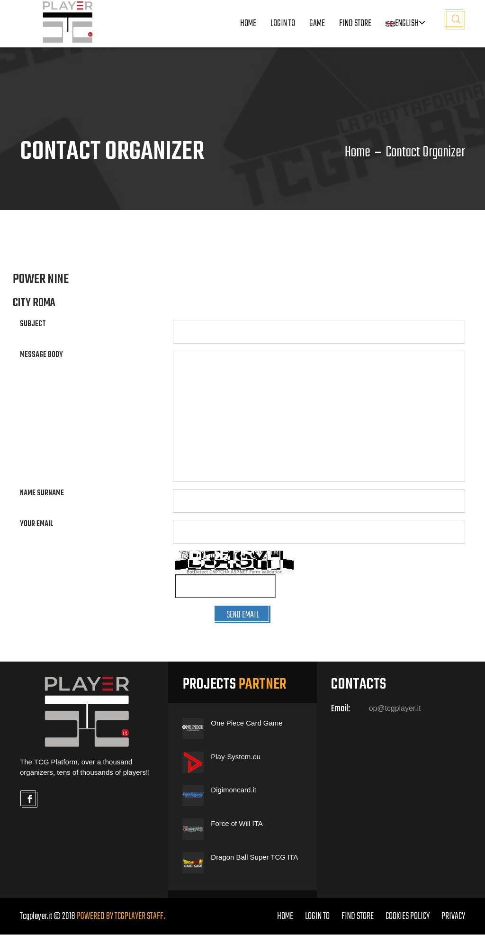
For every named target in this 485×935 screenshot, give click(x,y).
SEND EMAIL (242, 615)
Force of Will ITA (237, 824)
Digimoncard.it (233, 790)
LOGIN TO (282, 24)
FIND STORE (357, 917)
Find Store (355, 24)
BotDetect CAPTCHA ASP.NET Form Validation (235, 572)
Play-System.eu (235, 757)
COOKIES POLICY (408, 917)
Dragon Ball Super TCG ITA (254, 857)
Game (317, 24)
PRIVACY (453, 917)
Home (248, 24)
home (285, 917)
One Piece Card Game (247, 723)
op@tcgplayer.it (395, 709)
